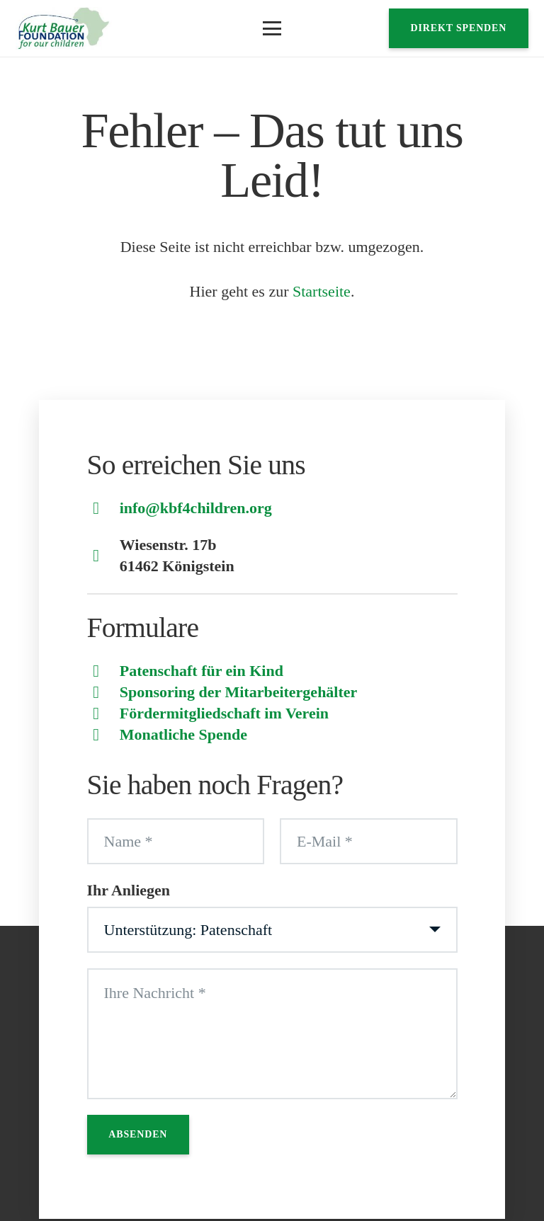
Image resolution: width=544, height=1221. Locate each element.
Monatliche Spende (183, 734)
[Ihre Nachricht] (272, 1033)
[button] (271, 28)
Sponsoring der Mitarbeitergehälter (239, 692)
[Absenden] (138, 1134)
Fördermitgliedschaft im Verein (224, 713)
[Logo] (64, 28)
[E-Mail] (369, 841)
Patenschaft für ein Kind (201, 671)
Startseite (322, 291)
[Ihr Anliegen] (272, 930)
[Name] (176, 841)
